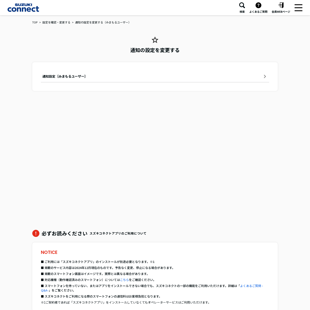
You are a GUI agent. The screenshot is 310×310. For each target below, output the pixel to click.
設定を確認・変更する (56, 22)
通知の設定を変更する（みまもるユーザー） (103, 22)
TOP (35, 22)
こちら (124, 280)
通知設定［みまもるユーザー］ (154, 76)
